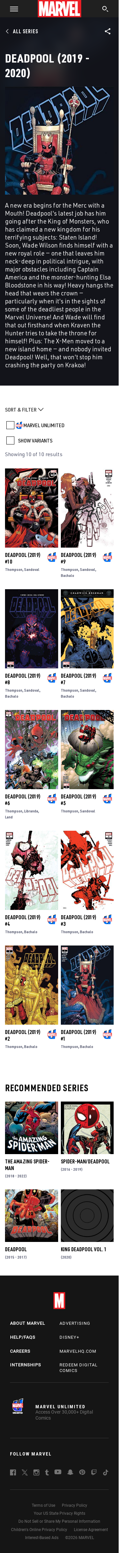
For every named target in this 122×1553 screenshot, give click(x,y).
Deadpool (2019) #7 (78, 679)
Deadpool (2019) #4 (22, 920)
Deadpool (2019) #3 (78, 920)
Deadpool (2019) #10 (22, 558)
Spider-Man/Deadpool (85, 1161)
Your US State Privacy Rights (59, 1513)
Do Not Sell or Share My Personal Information (59, 1521)
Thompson (13, 569)
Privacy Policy (74, 1505)
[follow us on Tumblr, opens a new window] (47, 1473)
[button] (11, 8)
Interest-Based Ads (41, 1537)
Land (9, 816)
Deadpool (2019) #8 (22, 679)
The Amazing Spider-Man (27, 1164)
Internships (25, 1364)
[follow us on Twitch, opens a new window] (94, 1473)
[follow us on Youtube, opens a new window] (58, 1472)
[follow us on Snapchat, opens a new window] (70, 1473)
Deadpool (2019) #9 (78, 558)
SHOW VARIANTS (35, 440)
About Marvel (27, 1323)
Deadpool (16, 1249)
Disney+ (69, 1337)
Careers (20, 1351)
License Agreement (91, 1529)
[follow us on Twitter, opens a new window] (25, 1473)
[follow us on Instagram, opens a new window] (36, 1473)
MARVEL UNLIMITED (44, 425)
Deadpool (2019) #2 (22, 1035)
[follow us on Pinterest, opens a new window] (82, 1472)
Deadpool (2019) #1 (78, 1035)
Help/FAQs (22, 1337)
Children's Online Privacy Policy (39, 1529)
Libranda (31, 810)
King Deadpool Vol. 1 (84, 1249)
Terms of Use (43, 1505)
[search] (105, 9)
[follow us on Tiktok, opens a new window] (106, 1473)
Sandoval (31, 569)
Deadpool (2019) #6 (22, 799)
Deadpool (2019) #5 (78, 799)
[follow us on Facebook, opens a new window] (13, 1473)
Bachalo (67, 575)
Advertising (74, 1323)
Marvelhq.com (77, 1351)
